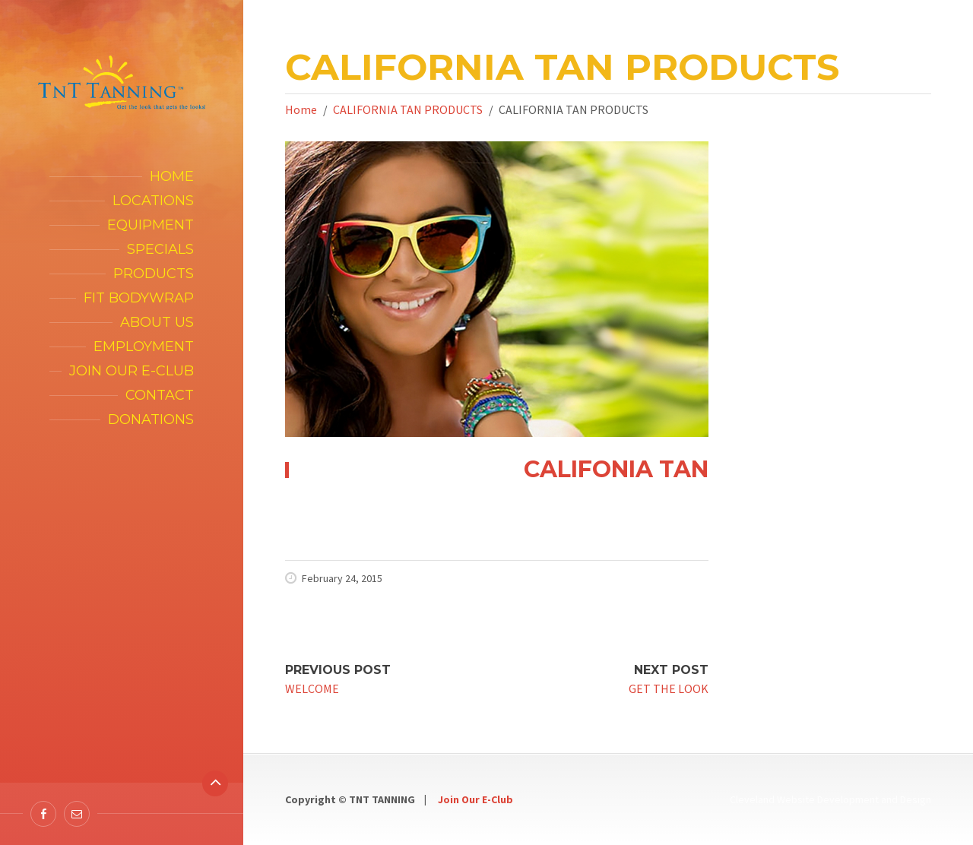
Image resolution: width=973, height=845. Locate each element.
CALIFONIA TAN (616, 469)
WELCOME (312, 688)
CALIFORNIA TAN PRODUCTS (408, 109)
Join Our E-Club (475, 799)
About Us (157, 322)
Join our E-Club (131, 370)
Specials (160, 249)
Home (172, 176)
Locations (153, 200)
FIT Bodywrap (139, 298)
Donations (151, 419)
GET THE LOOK (668, 688)
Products (153, 273)
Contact (159, 395)
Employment (143, 346)
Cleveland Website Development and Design (830, 799)
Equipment (150, 225)
